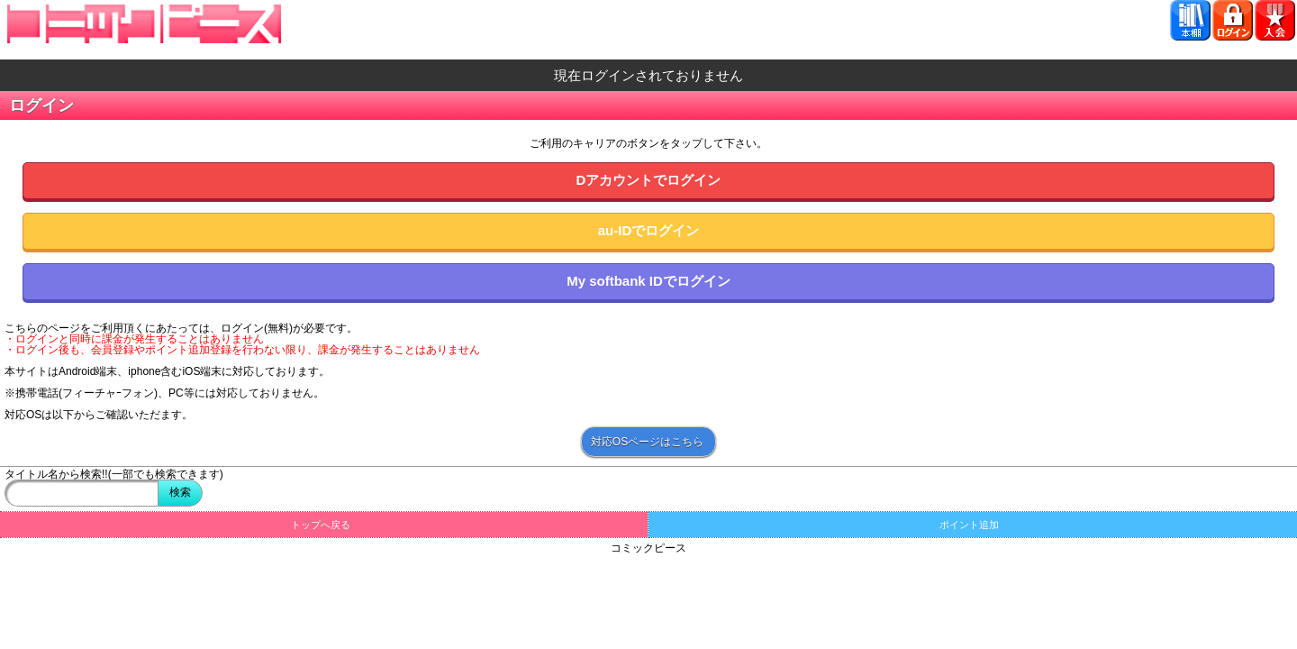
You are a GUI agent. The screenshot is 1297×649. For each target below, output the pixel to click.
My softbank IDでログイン (648, 280)
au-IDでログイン (649, 230)
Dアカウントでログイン (648, 179)
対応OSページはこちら (647, 441)
